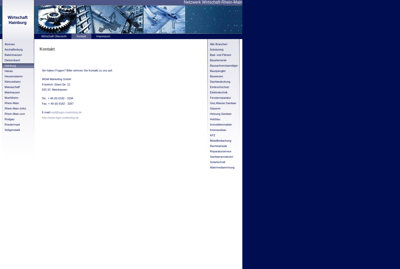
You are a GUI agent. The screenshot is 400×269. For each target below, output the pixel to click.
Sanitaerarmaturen (221, 156)
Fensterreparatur (220, 97)
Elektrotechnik (219, 92)
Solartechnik (218, 162)
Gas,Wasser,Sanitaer (223, 103)
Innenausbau (218, 129)
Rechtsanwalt (218, 146)
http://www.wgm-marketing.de (60, 117)
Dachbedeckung (220, 81)
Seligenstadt (12, 129)
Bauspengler (218, 70)
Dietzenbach (12, 60)
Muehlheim (11, 97)
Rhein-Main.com (15, 113)
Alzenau (10, 44)
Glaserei (215, 108)
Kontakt (81, 36)
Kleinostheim (13, 81)
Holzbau (215, 119)
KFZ (212, 135)
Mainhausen (12, 92)
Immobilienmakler (221, 124)
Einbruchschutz (219, 87)
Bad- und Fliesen (220, 54)
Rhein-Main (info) (15, 108)
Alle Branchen (219, 44)
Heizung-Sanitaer (221, 113)
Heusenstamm (14, 76)
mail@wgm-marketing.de (66, 112)
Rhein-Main (12, 103)
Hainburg (10, 65)
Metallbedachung (220, 140)
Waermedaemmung (222, 167)
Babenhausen (13, 54)
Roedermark (12, 124)
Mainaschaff (12, 87)
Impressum (103, 36)
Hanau (9, 70)
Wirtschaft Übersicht (53, 36)
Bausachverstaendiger (224, 65)
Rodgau (10, 119)
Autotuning (216, 49)
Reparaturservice (220, 151)
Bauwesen (216, 76)
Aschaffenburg (14, 49)
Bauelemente (218, 60)
